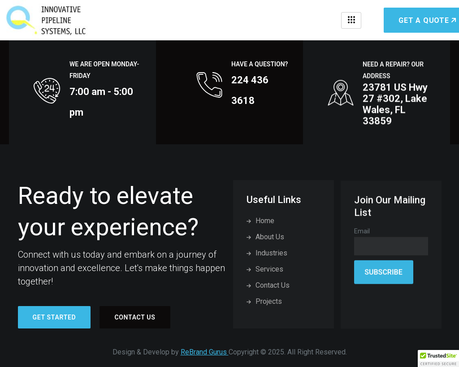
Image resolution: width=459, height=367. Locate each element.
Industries (267, 253)
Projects (264, 301)
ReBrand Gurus (205, 352)
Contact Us (134, 317)
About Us (265, 237)
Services (265, 269)
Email (362, 236)
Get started (54, 317)
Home (260, 220)
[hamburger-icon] (351, 20)
